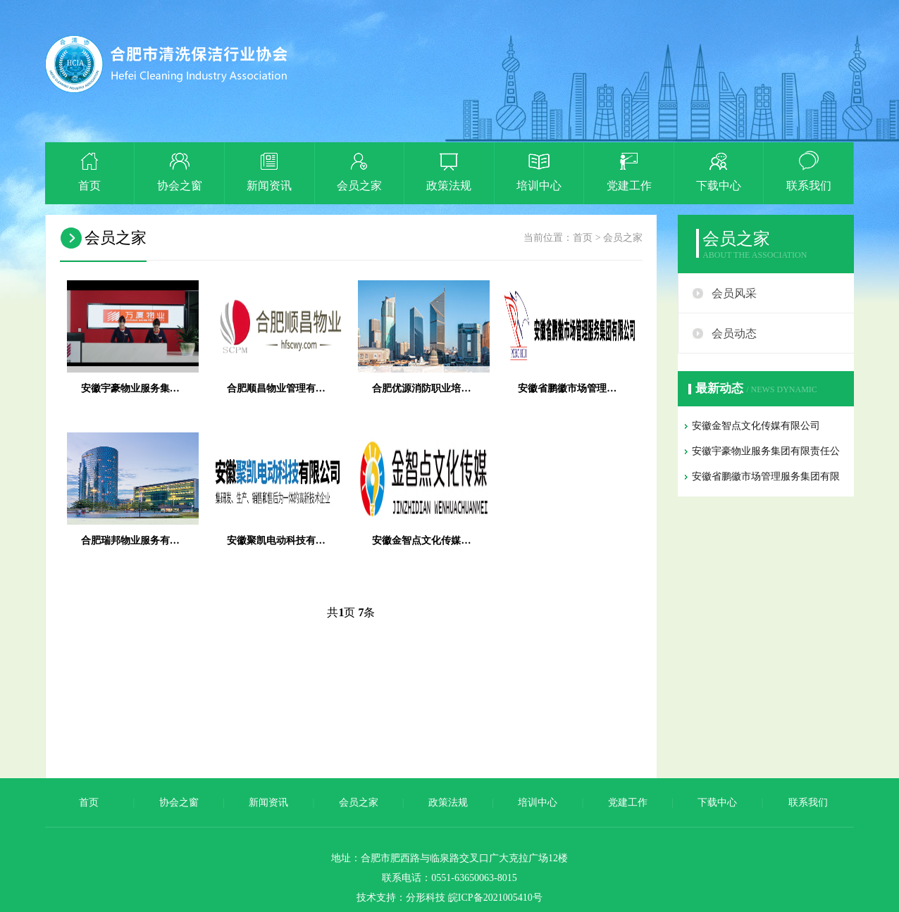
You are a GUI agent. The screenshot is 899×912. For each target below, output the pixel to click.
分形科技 (425, 897)
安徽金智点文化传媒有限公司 (756, 425)
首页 (583, 237)
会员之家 (623, 237)
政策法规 (448, 802)
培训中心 (537, 802)
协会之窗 (179, 802)
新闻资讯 (268, 802)
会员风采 (734, 293)
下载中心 (717, 802)
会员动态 (734, 333)
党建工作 (627, 802)
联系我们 (808, 802)
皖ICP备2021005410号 (495, 897)
